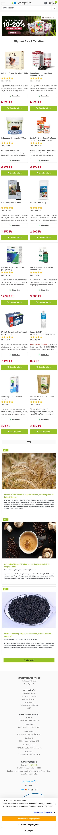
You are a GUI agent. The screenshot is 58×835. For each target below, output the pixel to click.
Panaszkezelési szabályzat (29, 705)
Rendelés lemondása (29, 696)
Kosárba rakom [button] (14, 108)
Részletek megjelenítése (42, 812)
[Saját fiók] (50, 3)
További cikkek (29, 660)
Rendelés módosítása (29, 693)
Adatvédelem (29, 702)
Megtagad (29, 831)
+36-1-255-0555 (32, 765)
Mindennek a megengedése (29, 819)
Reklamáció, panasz (29, 699)
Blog (5, 450)
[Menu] (45, 3)
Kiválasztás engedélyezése (29, 825)
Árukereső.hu (29, 785)
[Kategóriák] (3, 3)
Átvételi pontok (29, 684)
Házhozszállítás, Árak (29, 681)
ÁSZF (29, 708)
